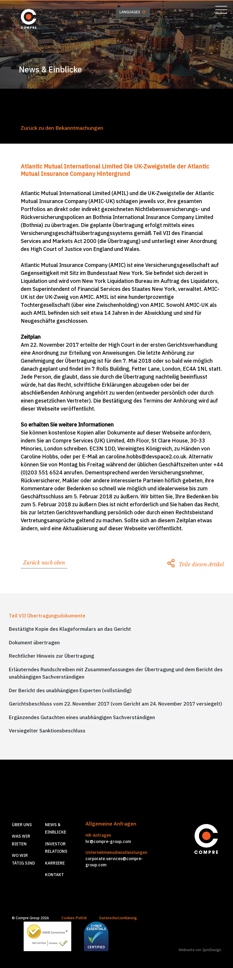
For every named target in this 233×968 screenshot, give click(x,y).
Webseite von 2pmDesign (200, 950)
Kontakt (54, 874)
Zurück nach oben (44, 563)
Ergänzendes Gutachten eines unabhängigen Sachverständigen (82, 717)
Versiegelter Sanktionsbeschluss (47, 730)
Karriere (55, 863)
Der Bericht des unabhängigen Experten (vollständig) (70, 690)
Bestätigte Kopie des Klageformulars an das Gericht (70, 629)
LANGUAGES (132, 12)
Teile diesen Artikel (195, 564)
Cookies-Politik (74, 918)
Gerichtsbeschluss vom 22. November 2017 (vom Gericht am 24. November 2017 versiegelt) (115, 704)
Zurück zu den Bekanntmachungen (62, 127)
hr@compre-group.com (108, 841)
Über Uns (22, 824)
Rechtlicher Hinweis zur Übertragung (51, 656)
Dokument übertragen (34, 642)
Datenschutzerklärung (118, 918)
